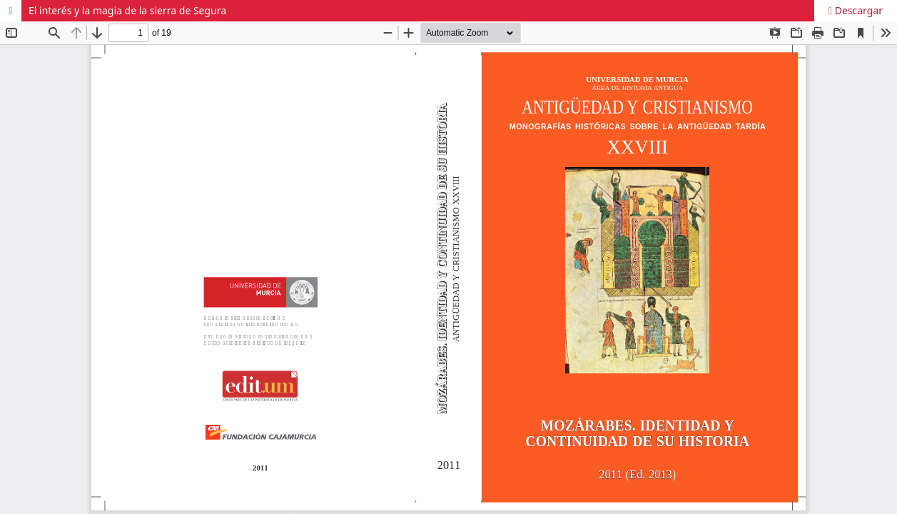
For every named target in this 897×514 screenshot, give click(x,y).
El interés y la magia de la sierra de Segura (127, 10)
